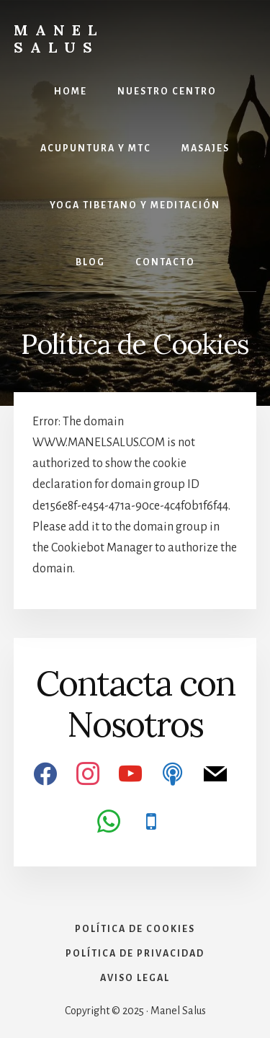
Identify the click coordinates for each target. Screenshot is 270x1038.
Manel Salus (59, 38)
